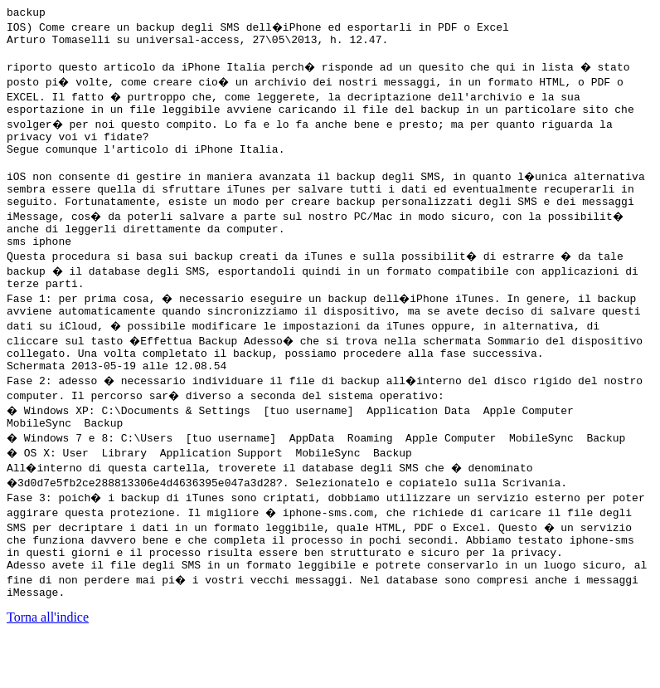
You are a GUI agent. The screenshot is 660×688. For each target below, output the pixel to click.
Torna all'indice (48, 667)
